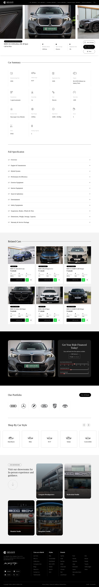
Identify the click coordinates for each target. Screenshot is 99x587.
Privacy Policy (45, 584)
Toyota (86, 564)
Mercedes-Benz (77, 572)
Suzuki (86, 561)
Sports (50, 569)
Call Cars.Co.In (17, 286)
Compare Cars (37, 564)
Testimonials (36, 575)
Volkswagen (88, 566)
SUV (50, 572)
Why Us (35, 558)
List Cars (35, 556)
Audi (62, 558)
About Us (35, 569)
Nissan (86, 558)
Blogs (34, 566)
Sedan (50, 566)
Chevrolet (63, 566)
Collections (36, 561)
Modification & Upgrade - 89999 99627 (73, 2)
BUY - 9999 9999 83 (33, 2)
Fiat (61, 572)
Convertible (52, 558)
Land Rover (64, 575)
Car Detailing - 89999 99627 (51, 2)
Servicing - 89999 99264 (62, 2)
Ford (74, 556)
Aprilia (62, 556)
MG (74, 575)
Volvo (86, 569)
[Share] (89, 51)
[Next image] (34, 262)
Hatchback (52, 561)
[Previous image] (9, 262)
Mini (86, 556)
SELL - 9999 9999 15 (41, 2)
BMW (62, 564)
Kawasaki (75, 566)
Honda (74, 558)
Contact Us (36, 572)
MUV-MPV (52, 564)
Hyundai (75, 561)
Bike (50, 556)
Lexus (74, 569)
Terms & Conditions (54, 584)
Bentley (63, 561)
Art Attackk (92, 584)
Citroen (62, 569)
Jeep (74, 564)
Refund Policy (63, 584)
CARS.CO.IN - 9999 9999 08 (86, 2)
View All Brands (85, 401)
